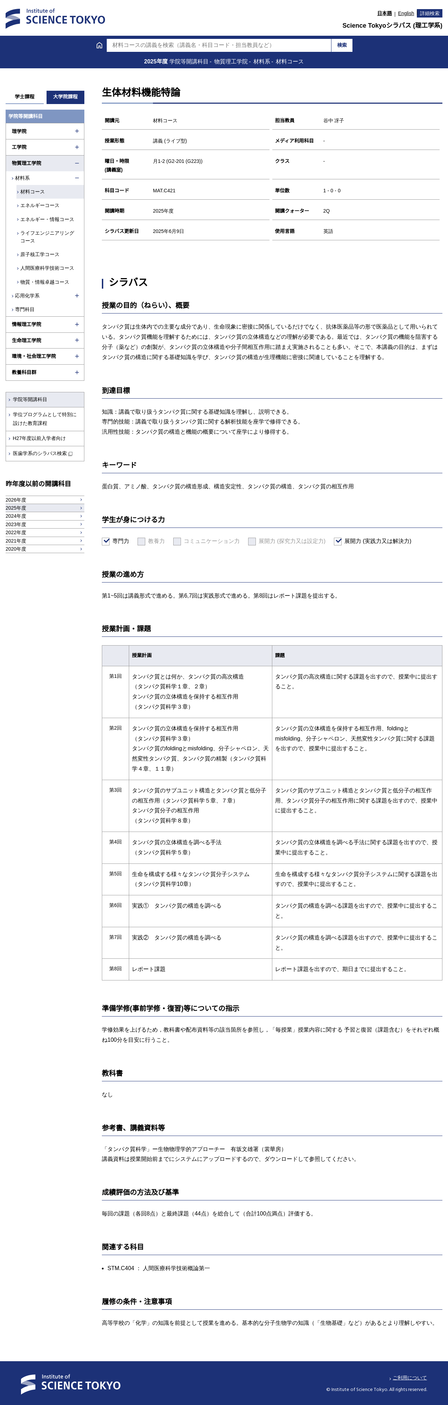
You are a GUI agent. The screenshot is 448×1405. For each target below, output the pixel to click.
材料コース (33, 191)
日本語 (384, 13)
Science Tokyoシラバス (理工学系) (392, 25)
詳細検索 (430, 13)
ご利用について (410, 1377)
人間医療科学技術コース (48, 268)
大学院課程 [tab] (65, 96)
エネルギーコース (40, 205)
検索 (342, 45)
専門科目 (25, 309)
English (406, 13)
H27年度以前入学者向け (39, 438)
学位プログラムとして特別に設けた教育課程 (45, 419)
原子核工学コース (40, 254)
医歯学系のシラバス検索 (40, 453)
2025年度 (156, 61)
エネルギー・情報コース (48, 219)
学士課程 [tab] (24, 96)
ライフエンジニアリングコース (48, 236)
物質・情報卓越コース (45, 282)
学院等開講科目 (30, 399)
